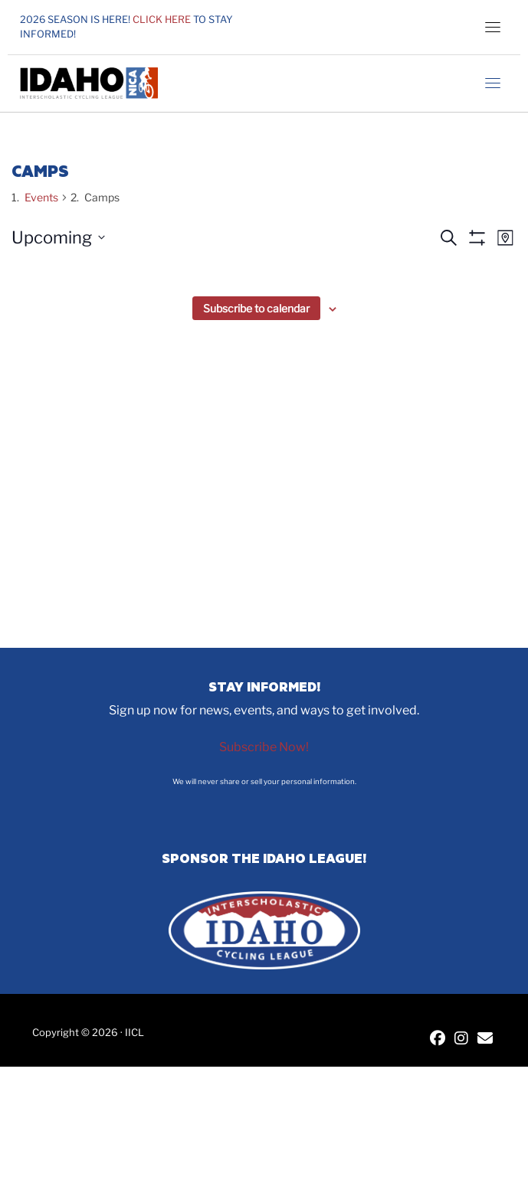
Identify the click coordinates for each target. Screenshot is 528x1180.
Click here (162, 19)
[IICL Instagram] (461, 1039)
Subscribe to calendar (256, 308)
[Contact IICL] (485, 1039)
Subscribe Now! (264, 747)
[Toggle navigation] (492, 26)
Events (41, 197)
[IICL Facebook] (437, 1039)
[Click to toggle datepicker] (58, 237)
